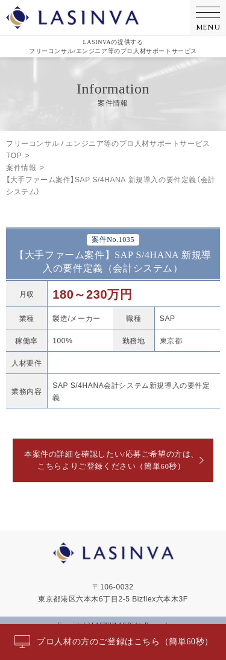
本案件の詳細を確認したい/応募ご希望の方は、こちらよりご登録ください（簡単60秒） (111, 460)
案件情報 (21, 167)
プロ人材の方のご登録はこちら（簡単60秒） (125, 641)
